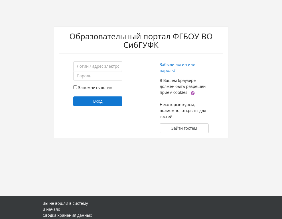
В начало (51, 209)
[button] (192, 93)
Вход (98, 101)
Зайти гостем (184, 128)
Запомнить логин (95, 87)
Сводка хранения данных (67, 215)
